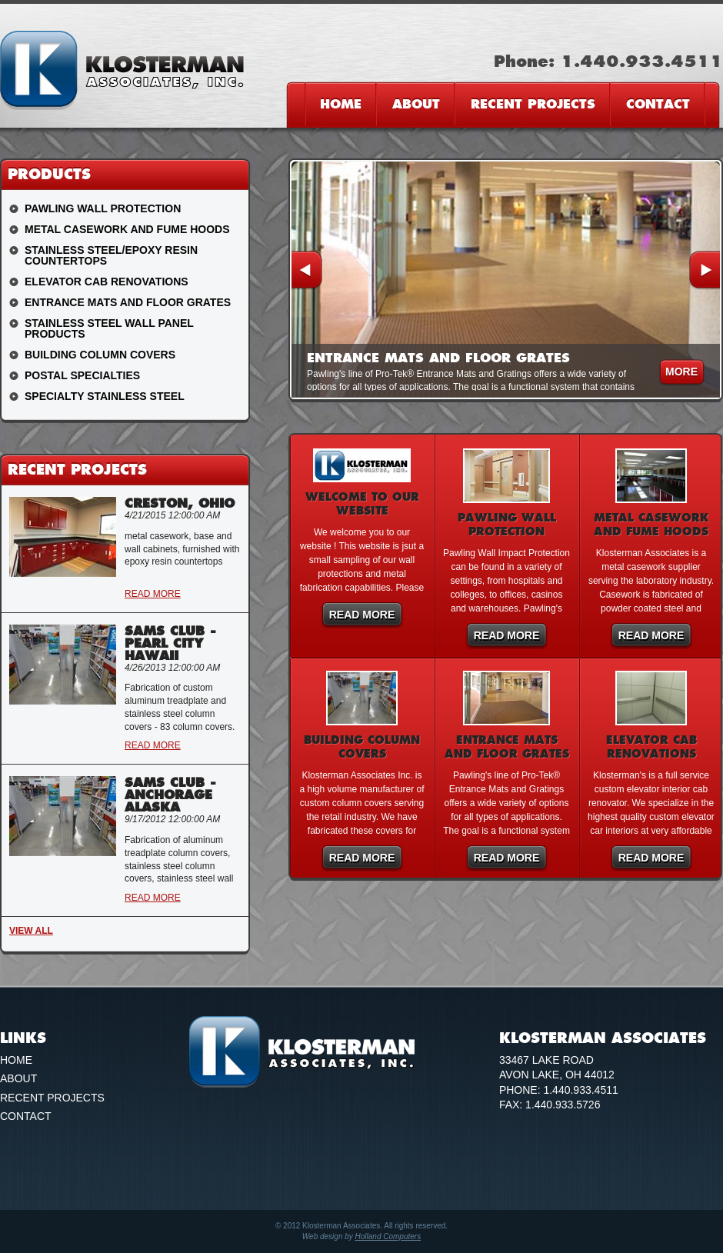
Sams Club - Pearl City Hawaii (170, 643)
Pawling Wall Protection (103, 208)
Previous (307, 270)
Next (704, 270)
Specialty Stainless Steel (105, 396)
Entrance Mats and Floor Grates (128, 302)
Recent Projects (533, 104)
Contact (658, 104)
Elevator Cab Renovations (106, 281)
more (681, 371)
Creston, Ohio (180, 503)
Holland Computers (388, 1236)
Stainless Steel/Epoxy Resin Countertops (111, 255)
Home (341, 104)
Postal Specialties (82, 375)
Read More (362, 614)
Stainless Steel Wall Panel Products (109, 328)
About (416, 104)
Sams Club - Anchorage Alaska (170, 795)
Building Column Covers (100, 354)
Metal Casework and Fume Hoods (127, 229)
